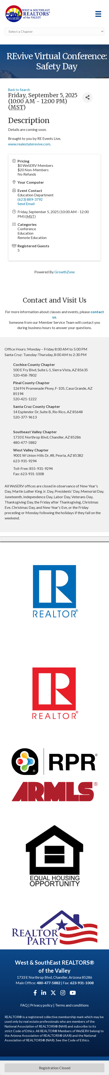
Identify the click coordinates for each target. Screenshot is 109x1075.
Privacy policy (41, 1005)
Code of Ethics (78, 1040)
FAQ (24, 1005)
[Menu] (98, 14)
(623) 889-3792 (30, 199)
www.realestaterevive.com (29, 144)
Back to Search (19, 90)
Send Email (26, 203)
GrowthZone (64, 272)
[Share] (87, 97)
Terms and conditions (72, 1005)
